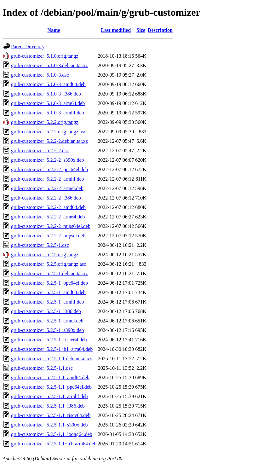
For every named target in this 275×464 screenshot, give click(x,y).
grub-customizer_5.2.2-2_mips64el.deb (50, 226)
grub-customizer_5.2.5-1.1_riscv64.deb (50, 415)
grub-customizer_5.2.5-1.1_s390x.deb (49, 424)
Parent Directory (27, 46)
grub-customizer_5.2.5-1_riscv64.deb (49, 339)
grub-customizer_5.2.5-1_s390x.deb (47, 330)
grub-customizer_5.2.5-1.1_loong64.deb (51, 434)
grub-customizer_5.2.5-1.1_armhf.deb (49, 396)
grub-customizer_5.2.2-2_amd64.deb (48, 207)
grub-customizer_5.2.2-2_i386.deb (46, 197)
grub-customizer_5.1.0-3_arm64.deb (48, 103)
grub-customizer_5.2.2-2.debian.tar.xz (49, 141)
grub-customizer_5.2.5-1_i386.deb (46, 311)
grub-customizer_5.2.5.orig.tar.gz (44, 254)
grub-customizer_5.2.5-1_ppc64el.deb (49, 283)
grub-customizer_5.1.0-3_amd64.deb (48, 84)
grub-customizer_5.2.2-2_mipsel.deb (48, 235)
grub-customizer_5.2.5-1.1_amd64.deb (50, 377)
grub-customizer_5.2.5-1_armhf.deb (47, 301)
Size (140, 30)
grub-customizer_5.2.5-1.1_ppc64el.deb (51, 387)
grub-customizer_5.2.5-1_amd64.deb (48, 292)
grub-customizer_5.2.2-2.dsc (40, 150)
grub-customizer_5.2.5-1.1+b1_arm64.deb (53, 443)
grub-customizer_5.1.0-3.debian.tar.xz (49, 65)
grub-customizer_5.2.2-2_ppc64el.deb (49, 169)
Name (54, 30)
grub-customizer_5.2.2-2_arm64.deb (48, 216)
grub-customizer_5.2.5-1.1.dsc (42, 368)
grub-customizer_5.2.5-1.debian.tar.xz (49, 273)
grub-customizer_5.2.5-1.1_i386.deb (48, 406)
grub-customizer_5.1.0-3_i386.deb (46, 93)
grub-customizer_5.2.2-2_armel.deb (47, 188)
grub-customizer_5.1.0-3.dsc (40, 75)
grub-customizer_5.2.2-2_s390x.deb (47, 160)
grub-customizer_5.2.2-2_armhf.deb (47, 179)
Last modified (116, 30)
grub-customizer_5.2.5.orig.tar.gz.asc (48, 264)
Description (160, 30)
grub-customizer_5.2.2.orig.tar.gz (44, 122)
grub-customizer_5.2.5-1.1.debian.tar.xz (51, 358)
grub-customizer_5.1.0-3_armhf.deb (47, 112)
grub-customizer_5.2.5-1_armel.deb (47, 320)
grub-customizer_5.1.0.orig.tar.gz (44, 56)
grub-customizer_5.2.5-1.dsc (40, 245)
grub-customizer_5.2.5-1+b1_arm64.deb (52, 349)
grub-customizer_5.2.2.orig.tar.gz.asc (48, 131)
